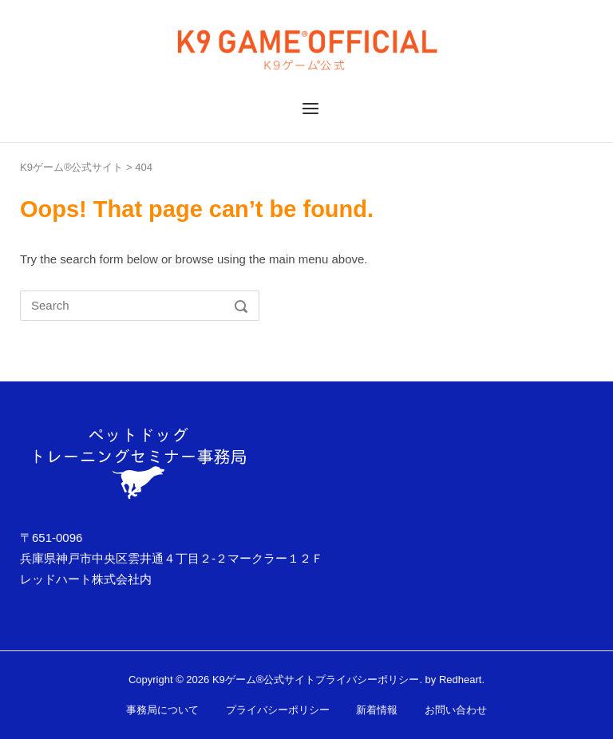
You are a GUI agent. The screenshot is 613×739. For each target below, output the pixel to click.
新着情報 (376, 710)
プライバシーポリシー (367, 680)
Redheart (460, 680)
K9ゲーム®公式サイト (71, 167)
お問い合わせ (456, 710)
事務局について (162, 710)
